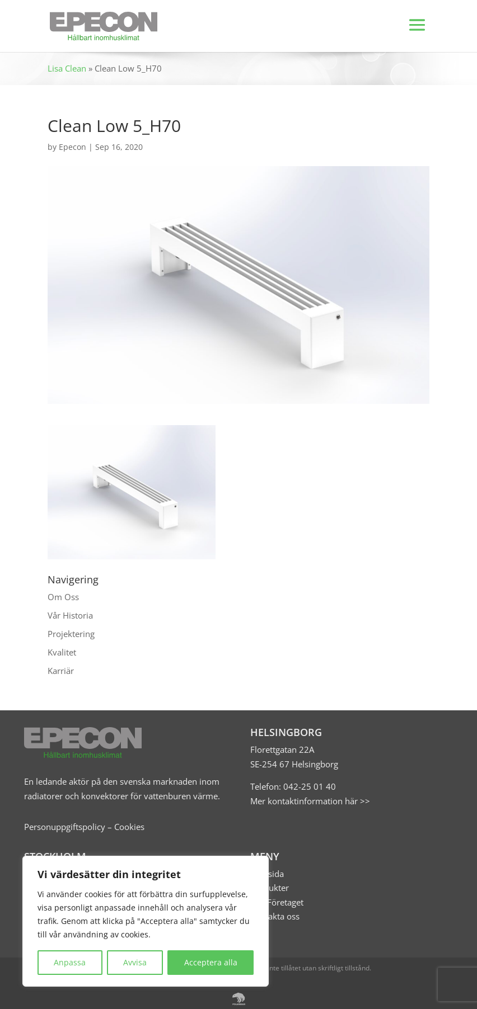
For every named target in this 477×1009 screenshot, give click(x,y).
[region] (145, 921)
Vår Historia (70, 615)
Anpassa (70, 962)
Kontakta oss (275, 916)
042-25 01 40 (308, 786)
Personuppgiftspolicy (64, 826)
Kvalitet (62, 652)
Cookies (129, 826)
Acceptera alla (210, 962)
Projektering (71, 633)
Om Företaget (276, 902)
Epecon (72, 147)
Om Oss (63, 596)
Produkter (269, 887)
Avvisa (135, 962)
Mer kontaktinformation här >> (310, 801)
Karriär (61, 670)
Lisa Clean (67, 68)
